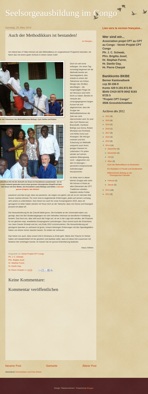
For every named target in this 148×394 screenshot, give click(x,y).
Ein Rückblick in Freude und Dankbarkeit (124, 169)
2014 (107, 145)
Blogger (90, 388)
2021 (107, 116)
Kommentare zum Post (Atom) (28, 372)
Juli (109, 157)
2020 (107, 120)
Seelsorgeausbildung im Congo (61, 13)
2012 (107, 194)
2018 (107, 129)
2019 (107, 124)
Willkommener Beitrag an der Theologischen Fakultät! (119, 174)
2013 (107, 190)
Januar (111, 185)
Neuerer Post (13, 365)
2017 (107, 133)
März (110, 161)
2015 (107, 141)
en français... (87, 41)
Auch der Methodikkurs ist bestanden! (123, 165)
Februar (111, 180)
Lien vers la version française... (122, 28)
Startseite (51, 365)
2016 (107, 137)
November (112, 153)
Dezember (112, 149)
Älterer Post (89, 365)
